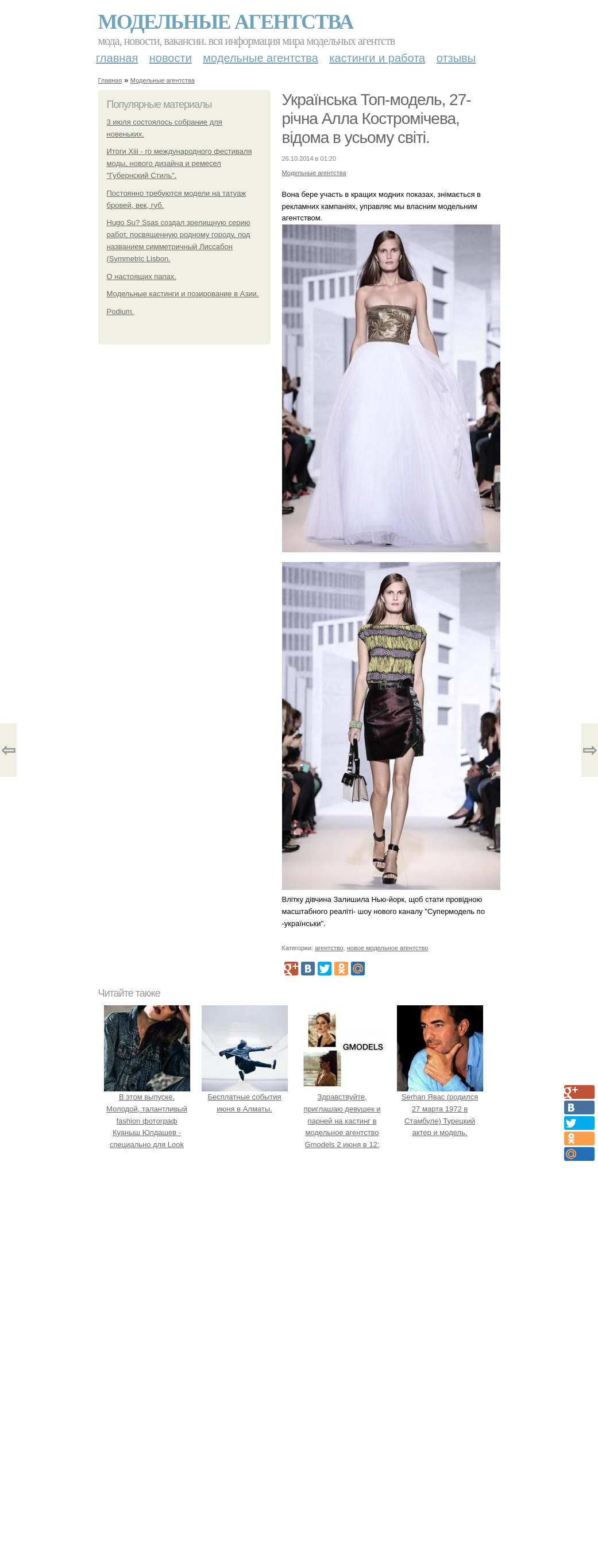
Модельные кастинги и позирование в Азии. (183, 293)
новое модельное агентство (388, 947)
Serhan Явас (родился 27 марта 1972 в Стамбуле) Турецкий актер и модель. (440, 1109)
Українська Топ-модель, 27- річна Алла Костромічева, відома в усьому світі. (376, 118)
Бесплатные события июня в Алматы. (245, 1097)
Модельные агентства (225, 21)
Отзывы (456, 58)
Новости (170, 58)
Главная (117, 58)
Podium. (120, 311)
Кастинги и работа (377, 58)
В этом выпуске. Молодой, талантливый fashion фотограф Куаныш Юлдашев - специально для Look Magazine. (147, 1121)
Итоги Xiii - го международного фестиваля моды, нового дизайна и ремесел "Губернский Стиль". (179, 163)
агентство (329, 947)
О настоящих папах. (141, 276)
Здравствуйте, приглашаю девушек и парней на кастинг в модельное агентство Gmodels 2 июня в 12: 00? (342, 1121)
